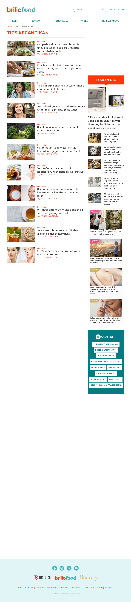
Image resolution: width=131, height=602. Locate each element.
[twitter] (119, 9)
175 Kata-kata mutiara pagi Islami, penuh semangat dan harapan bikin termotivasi (106, 260)
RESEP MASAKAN (106, 356)
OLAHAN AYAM (98, 379)
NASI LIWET (115, 379)
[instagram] (115, 9)
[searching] (103, 9)
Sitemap (109, 587)
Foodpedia (61, 21)
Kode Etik (88, 587)
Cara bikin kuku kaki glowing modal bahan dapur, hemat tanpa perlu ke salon (59, 68)
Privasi (63, 587)
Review (36, 21)
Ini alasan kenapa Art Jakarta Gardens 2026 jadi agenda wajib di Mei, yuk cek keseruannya (105, 232)
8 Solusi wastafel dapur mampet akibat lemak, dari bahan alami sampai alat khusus (113, 199)
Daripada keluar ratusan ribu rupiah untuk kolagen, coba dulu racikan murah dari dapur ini (59, 48)
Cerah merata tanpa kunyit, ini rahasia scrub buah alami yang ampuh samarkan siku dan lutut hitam (104, 290)
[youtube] (123, 9)
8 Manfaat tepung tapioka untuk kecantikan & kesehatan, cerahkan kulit (58, 193)
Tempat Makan (111, 21)
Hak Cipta (75, 587)
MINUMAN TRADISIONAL (106, 344)
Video (84, 21)
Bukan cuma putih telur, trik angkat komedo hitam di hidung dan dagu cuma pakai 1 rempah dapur (105, 320)
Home (10, 26)
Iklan (19, 587)
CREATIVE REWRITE (106, 373)
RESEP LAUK (115, 367)
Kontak (29, 587)
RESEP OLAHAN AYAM (106, 350)
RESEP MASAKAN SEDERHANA (106, 362)
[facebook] (111, 9)
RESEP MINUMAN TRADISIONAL (106, 385)
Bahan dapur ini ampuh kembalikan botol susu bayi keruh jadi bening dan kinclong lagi (113, 183)
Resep (14, 21)
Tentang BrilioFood (46, 587)
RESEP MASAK (98, 367)
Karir (99, 587)
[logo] (21, 9)
